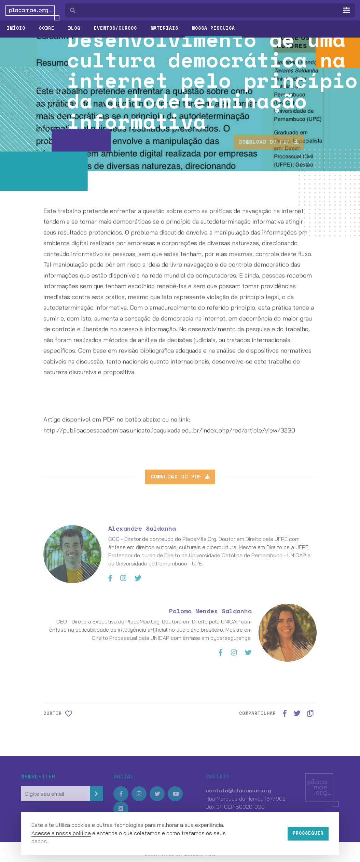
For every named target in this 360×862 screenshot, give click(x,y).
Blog (74, 28)
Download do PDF (283, 141)
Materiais (164, 28)
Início (16, 28)
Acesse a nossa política (61, 833)
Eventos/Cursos (115, 28)
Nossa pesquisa (213, 28)
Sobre (46, 28)
